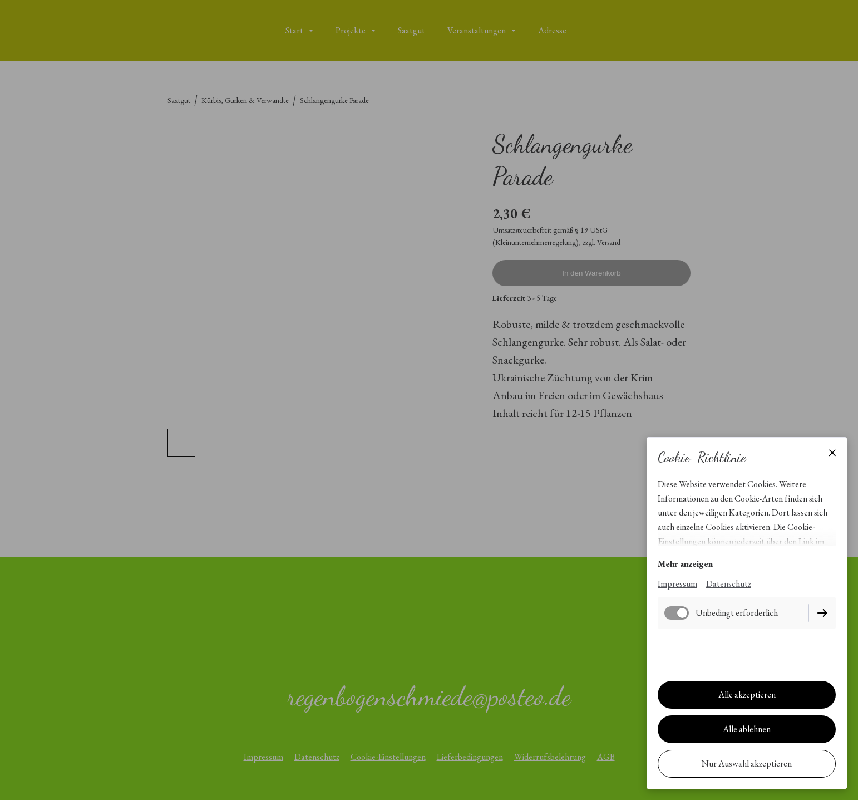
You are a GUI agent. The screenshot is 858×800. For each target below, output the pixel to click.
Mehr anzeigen (685, 564)
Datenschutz (728, 584)
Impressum (677, 584)
